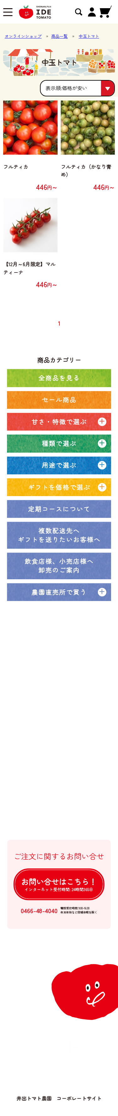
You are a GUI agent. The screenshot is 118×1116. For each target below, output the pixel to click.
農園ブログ (42, 724)
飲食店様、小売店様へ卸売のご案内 (59, 566)
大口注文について (49, 750)
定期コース (42, 712)
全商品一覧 (42, 699)
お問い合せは (59, 884)
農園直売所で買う (59, 592)
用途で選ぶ (59, 465)
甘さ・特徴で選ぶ (59, 421)
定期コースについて (59, 508)
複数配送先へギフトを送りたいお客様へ (59, 535)
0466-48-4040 (39, 910)
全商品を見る (59, 377)
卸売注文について (49, 762)
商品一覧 (59, 36)
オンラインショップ (23, 36)
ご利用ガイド (44, 775)
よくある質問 (44, 788)
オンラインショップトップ (59, 686)
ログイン (40, 826)
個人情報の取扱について (56, 813)
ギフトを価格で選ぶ (59, 487)
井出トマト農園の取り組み (59, 737)
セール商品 (59, 399)
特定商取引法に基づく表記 (59, 801)
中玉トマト (89, 36)
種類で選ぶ (59, 443)
